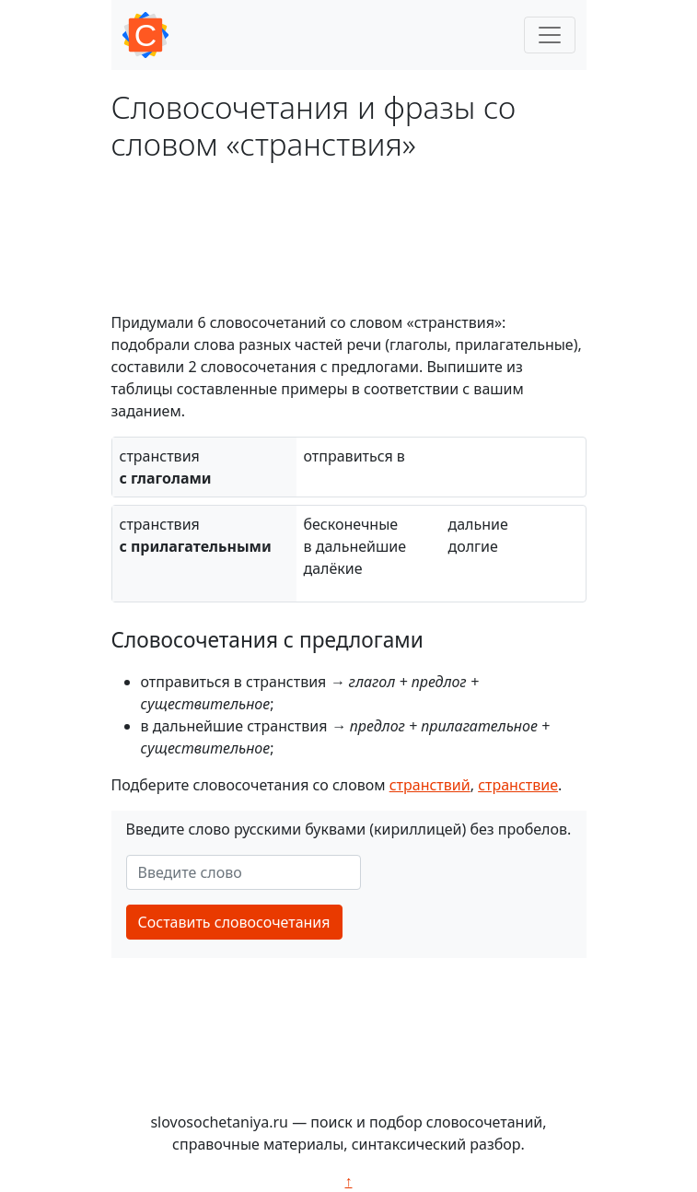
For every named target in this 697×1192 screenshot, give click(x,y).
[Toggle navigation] (549, 35)
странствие (518, 785)
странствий (429, 785)
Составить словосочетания (234, 922)
